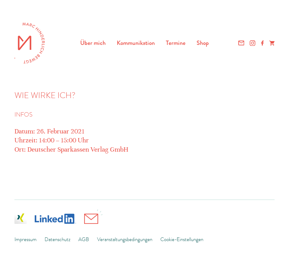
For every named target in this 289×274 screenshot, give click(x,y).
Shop (203, 42)
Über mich (93, 42)
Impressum (25, 239)
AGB (83, 239)
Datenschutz (57, 239)
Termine (176, 42)
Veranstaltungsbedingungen (124, 239)
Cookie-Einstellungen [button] (181, 239)
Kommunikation (136, 42)
